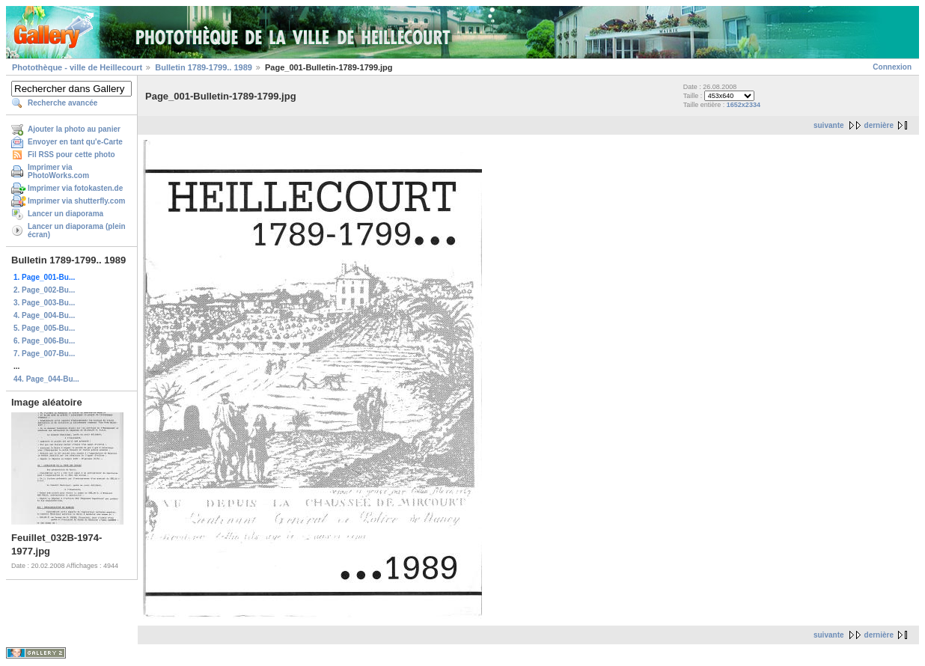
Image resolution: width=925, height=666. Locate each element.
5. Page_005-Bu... (44, 328)
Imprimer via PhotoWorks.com (58, 171)
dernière (879, 125)
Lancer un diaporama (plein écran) (77, 230)
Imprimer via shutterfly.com (76, 201)
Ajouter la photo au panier (74, 129)
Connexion (892, 67)
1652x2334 (743, 105)
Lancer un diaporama (65, 214)
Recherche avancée (62, 103)
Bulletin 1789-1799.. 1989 (203, 67)
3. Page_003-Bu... (44, 303)
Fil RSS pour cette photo (71, 154)
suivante (828, 125)
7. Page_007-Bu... (44, 353)
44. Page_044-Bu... (46, 379)
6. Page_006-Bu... (44, 341)
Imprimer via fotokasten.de (75, 188)
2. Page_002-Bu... (44, 290)
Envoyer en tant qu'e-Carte (75, 142)
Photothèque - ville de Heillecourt (77, 67)
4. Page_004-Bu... (44, 315)
